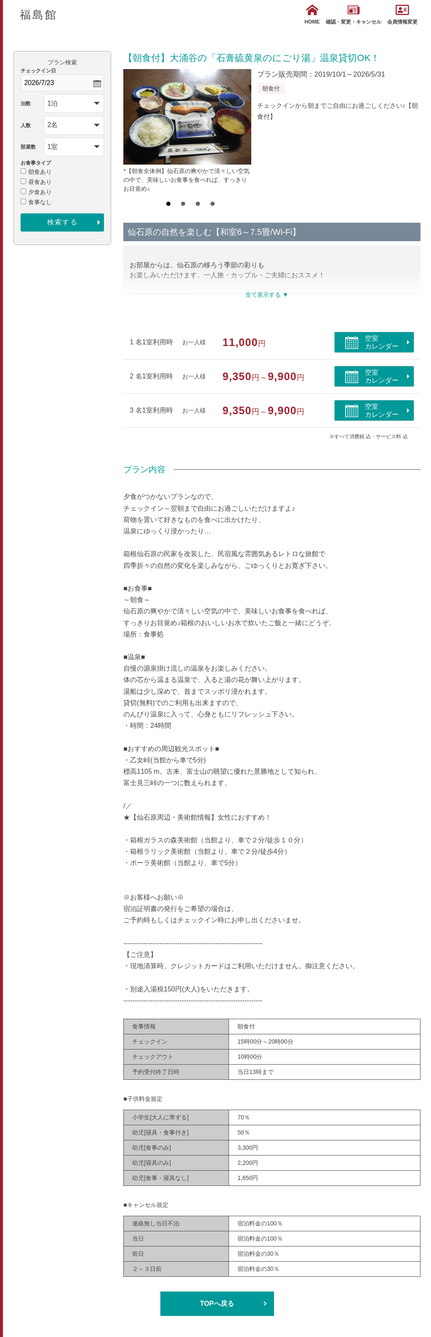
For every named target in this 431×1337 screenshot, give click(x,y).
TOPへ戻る (217, 1303)
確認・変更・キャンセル (353, 14)
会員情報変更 (402, 14)
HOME (312, 14)
